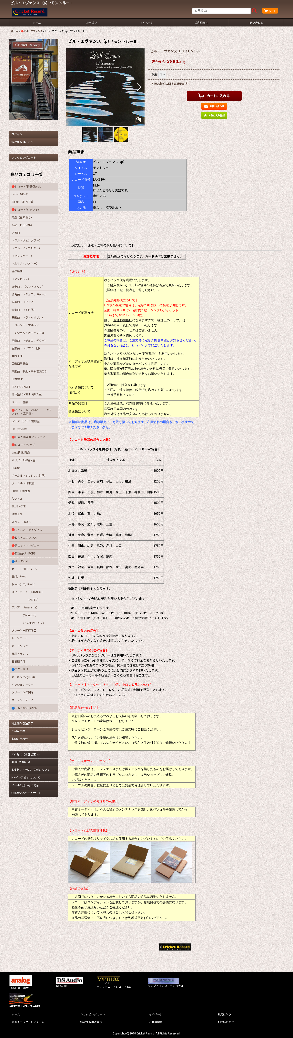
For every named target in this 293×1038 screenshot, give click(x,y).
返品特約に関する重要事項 (169, 83)
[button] (71, 87)
